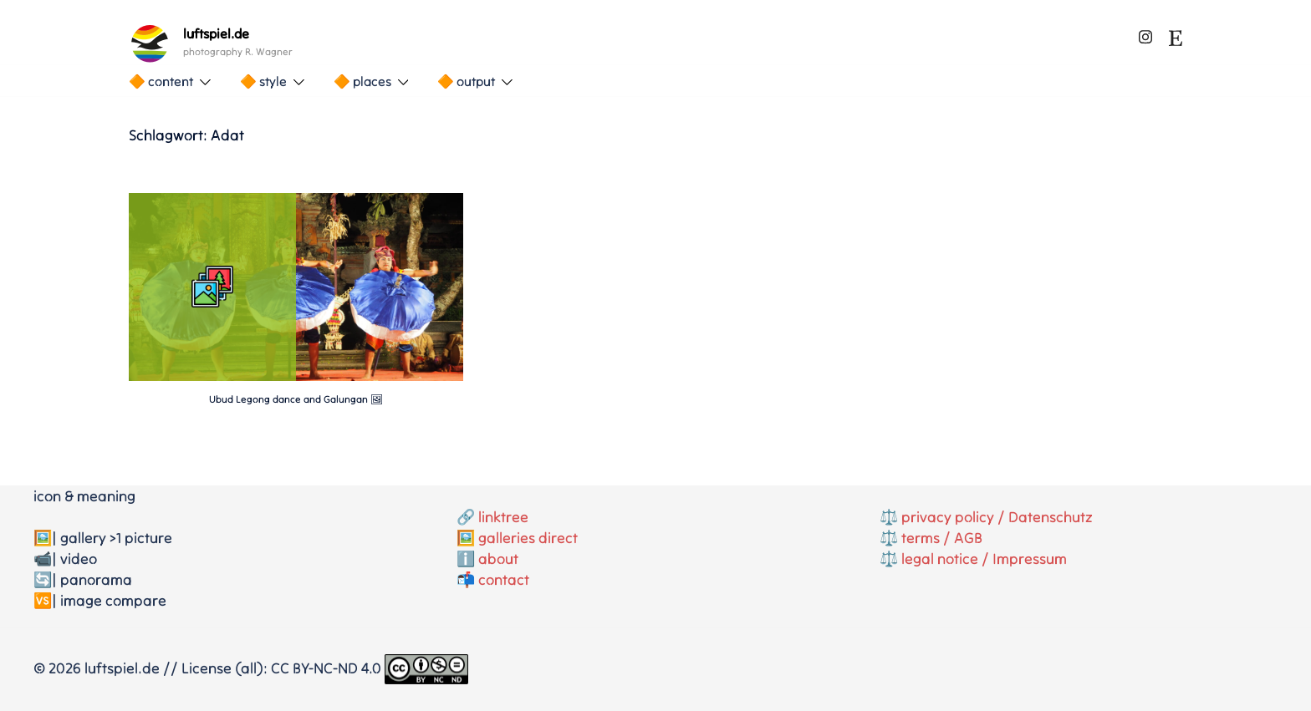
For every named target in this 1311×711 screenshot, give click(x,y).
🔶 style (263, 81)
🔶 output (466, 81)
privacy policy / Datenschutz (997, 516)
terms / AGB (941, 537)
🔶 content (161, 81)
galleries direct (528, 537)
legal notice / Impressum (984, 558)
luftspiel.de (216, 33)
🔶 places (362, 81)
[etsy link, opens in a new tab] (1175, 33)
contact (503, 579)
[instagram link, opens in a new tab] (1145, 33)
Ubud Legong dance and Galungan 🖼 (296, 399)
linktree (503, 516)
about (498, 558)
